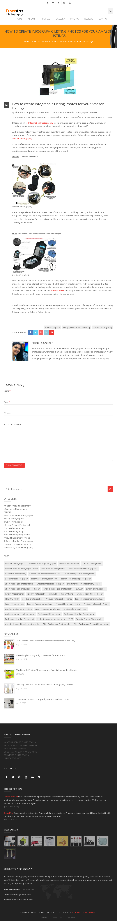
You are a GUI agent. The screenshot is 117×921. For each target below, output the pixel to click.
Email (7, 402)
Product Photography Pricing (17, 537)
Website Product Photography (17, 544)
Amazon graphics (52, 327)
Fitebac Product (11, 796)
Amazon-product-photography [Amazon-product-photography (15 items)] (42, 563)
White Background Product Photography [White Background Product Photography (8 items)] (91, 624)
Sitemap (44, 917)
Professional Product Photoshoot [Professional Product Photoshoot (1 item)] (19, 619)
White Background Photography (18, 547)
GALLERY (60, 18)
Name (7, 390)
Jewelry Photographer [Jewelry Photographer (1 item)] (14, 594)
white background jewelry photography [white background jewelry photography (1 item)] (22, 624)
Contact (72, 917)
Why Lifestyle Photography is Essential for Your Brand (40, 655)
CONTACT (104, 18)
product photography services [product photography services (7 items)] (18, 609)
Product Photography (103, 327)
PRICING (74, 18)
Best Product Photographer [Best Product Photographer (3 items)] (53, 568)
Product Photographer (14, 528)
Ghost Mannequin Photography (18, 515)
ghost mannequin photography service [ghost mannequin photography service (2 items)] (84, 584)
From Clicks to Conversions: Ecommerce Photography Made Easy (45, 640)
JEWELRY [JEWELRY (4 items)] (79, 589)
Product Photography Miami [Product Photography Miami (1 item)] (68, 604)
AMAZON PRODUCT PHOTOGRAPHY (20, 742)
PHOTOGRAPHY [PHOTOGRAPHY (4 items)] (12, 599)
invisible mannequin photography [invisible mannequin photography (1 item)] (57, 589)
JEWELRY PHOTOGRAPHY (15, 748)
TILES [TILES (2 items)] (71, 619)
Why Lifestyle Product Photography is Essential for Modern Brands (46, 670)
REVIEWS (88, 18)
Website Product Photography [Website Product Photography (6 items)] (89, 619)
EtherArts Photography (84, 912)
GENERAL (93, 112)
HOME (19, 18)
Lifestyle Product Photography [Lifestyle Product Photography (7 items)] (90, 594)
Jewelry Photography (13, 521)
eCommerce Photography (15, 509)
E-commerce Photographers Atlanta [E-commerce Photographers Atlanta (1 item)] (44, 573)
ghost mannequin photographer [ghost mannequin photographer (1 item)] (19, 584)
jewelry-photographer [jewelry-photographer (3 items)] (95, 589)
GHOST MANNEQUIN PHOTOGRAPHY (20, 745)
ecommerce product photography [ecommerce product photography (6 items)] (76, 578)
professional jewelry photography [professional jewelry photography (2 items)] (20, 614)
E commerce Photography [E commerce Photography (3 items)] (16, 578)
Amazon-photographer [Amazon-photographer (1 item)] (15, 563)
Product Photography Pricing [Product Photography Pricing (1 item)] (96, 604)
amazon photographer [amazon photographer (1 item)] (69, 563)
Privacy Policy (58, 917)
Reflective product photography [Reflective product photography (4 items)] (51, 619)
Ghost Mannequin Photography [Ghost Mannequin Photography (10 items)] (50, 584)
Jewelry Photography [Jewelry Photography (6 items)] (36, 594)
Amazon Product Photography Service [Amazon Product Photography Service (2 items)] (21, 568)
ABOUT (31, 18)
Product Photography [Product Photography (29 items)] (14, 604)
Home (27, 41)
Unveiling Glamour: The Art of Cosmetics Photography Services (44, 684)
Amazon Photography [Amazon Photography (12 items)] (91, 563)
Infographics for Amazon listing (76, 327)
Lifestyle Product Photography (18, 525)
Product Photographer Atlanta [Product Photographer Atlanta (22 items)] (59, 599)
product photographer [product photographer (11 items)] (32, 599)
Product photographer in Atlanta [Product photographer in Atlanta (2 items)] (89, 599)
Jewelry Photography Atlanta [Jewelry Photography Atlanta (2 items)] (61, 594)
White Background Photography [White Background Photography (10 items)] (56, 624)
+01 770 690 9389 (26, 889)
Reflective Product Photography (18, 541)
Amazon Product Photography (74, 112)
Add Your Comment (12, 424)
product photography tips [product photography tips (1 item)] (75, 609)
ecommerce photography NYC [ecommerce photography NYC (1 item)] (44, 578)
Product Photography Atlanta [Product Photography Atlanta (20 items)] (39, 604)
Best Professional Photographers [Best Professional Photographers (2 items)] (83, 568)
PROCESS (45, 18)
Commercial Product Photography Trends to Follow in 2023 (42, 699)
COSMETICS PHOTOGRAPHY (16, 755)
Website (7, 413)
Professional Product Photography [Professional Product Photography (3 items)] (79, 614)
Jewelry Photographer (14, 518)
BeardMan (9, 813)
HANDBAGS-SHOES (12, 758)
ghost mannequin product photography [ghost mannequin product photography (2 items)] (22, 589)
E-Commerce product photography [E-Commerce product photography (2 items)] (79, 573)
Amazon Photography (22, 138)
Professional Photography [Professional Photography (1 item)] (49, 614)
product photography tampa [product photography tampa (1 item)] (47, 609)
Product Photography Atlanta (17, 534)
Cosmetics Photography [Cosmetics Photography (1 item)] (15, 573)
